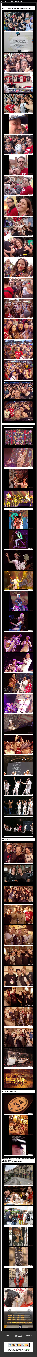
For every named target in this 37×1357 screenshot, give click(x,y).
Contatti (27, 1335)
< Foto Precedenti (9, 1335)
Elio (8, 1)
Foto (12, 1)
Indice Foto (18, 1335)
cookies (28, 1349)
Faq (23, 1335)
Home (5, 1)
